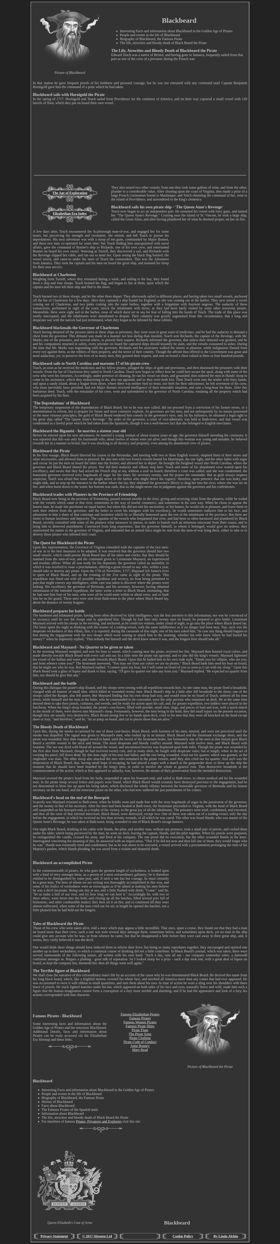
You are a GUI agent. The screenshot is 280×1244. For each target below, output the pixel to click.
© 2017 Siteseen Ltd (97, 1236)
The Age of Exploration (69, 193)
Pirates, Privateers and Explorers (99, 1121)
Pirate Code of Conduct (140, 1042)
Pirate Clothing (139, 1038)
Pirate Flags (140, 1030)
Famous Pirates (140, 1018)
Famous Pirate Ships (140, 1026)
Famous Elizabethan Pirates (140, 1014)
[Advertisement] (140, 144)
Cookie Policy (183, 1236)
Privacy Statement (54, 1236)
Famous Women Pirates (139, 1022)
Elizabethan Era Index (70, 213)
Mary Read (140, 1050)
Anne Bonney (140, 1046)
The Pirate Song (140, 1034)
